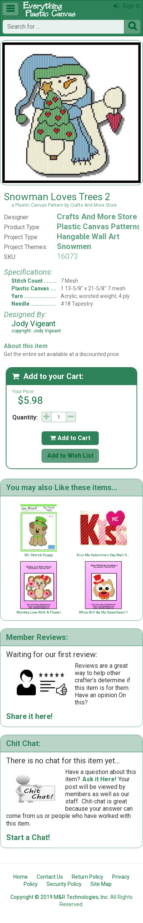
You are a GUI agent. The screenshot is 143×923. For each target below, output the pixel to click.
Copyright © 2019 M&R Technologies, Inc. (59, 897)
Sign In (127, 6)
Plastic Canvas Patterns (99, 226)
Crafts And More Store (97, 216)
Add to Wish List (70, 455)
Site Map (101, 884)
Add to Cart (70, 438)
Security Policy (64, 884)
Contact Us (50, 877)
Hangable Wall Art (88, 236)
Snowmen (74, 246)
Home (20, 877)
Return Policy (87, 877)
